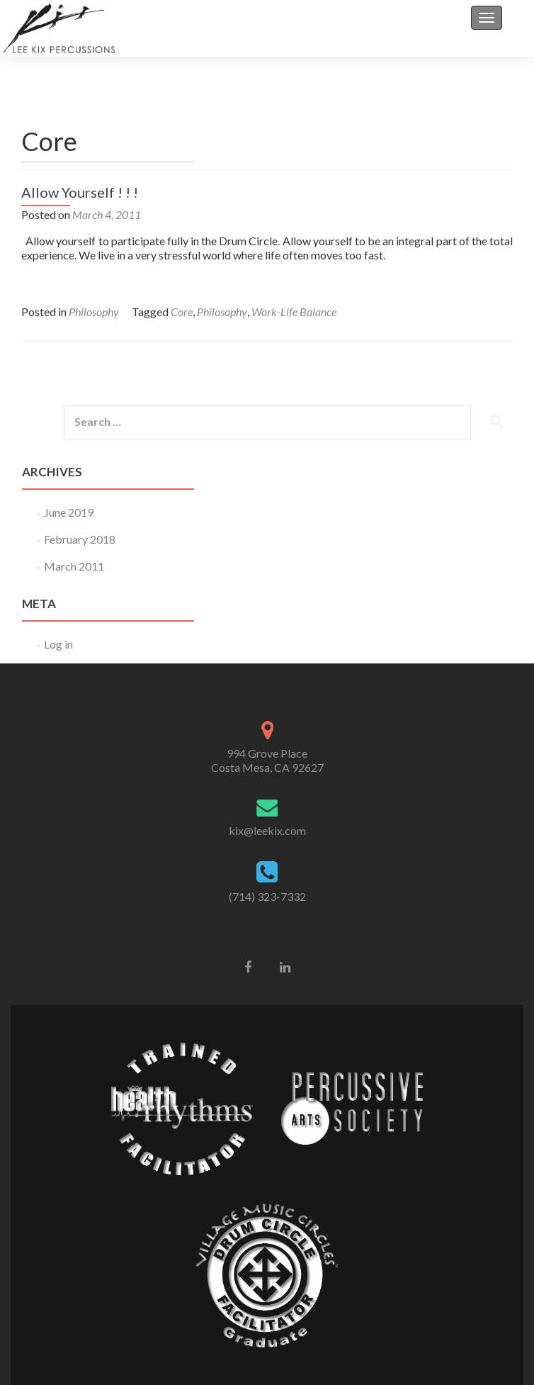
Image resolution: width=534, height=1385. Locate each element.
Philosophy (94, 311)
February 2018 (79, 539)
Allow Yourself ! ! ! (79, 192)
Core (182, 311)
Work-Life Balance (293, 311)
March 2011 (74, 566)
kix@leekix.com (267, 830)
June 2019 (68, 512)
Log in (58, 644)
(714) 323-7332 (267, 896)
